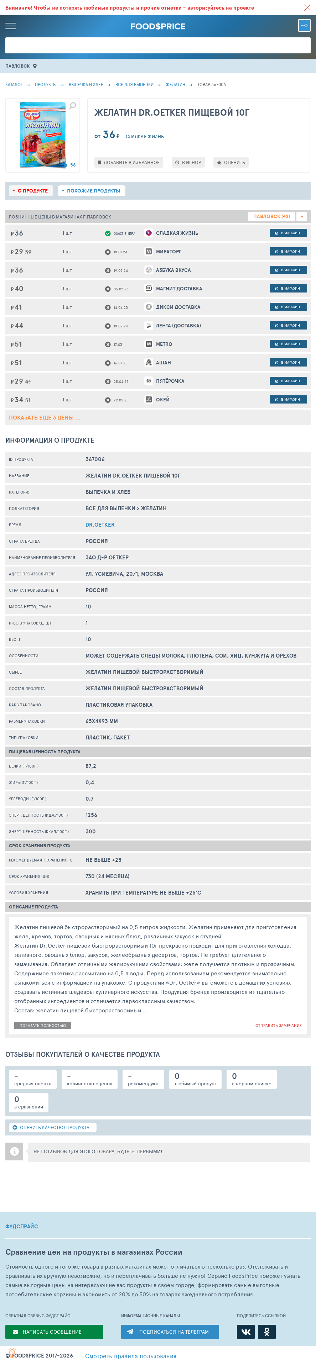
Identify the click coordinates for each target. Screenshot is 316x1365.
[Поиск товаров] (158, 45)
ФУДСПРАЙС (21, 1226)
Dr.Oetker (100, 525)
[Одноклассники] (267, 1332)
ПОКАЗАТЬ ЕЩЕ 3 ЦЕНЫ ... (45, 417)
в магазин (287, 232)
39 (28, 252)
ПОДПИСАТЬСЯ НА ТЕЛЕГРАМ (174, 1331)
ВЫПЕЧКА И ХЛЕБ (86, 84)
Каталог (14, 84)
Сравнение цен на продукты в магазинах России (93, 1252)
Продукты (46, 84)
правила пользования (130, 1355)
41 (28, 381)
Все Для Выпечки (134, 84)
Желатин (175, 84)
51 (27, 400)
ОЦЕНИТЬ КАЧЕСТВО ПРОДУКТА (50, 1127)
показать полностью (43, 1025)
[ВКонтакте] (246, 1332)
